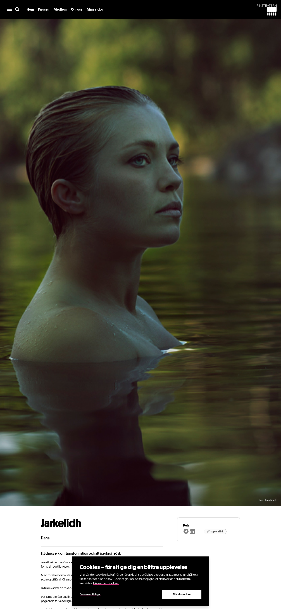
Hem (30, 9)
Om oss (76, 9)
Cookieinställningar (90, 594)
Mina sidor (95, 9)
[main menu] (9, 9)
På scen (43, 9)
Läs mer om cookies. (106, 583)
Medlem (60, 9)
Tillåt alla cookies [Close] (182, 594)
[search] (17, 9)
